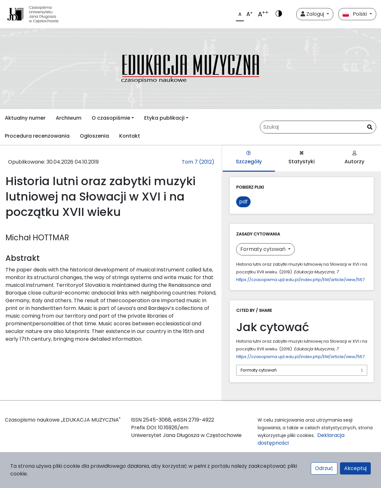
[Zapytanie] (318, 127)
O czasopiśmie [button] (111, 118)
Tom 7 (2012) (198, 162)
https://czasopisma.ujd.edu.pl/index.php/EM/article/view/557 (300, 280)
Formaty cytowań (263, 249)
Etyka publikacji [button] (164, 118)
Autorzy (354, 158)
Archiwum (68, 118)
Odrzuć (324, 468)
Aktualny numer (25, 118)
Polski (355, 14)
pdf (243, 201)
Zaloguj (313, 14)
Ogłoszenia (94, 136)
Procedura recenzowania (37, 136)
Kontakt (129, 136)
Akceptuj (355, 468)
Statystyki (301, 158)
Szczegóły (249, 158)
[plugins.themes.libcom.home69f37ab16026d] (190, 69)
